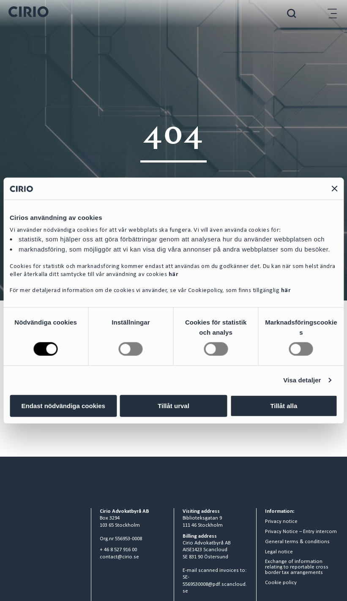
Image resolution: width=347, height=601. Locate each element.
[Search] (291, 13)
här (173, 274)
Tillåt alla (283, 405)
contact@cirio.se (119, 557)
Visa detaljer (302, 380)
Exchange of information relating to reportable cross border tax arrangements (296, 567)
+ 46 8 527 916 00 (118, 549)
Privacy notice (281, 521)
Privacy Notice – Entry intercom (301, 531)
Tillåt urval (173, 405)
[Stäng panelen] (334, 189)
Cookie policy (281, 582)
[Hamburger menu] (332, 13)
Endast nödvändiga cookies (63, 405)
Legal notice (279, 552)
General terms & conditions (297, 541)
